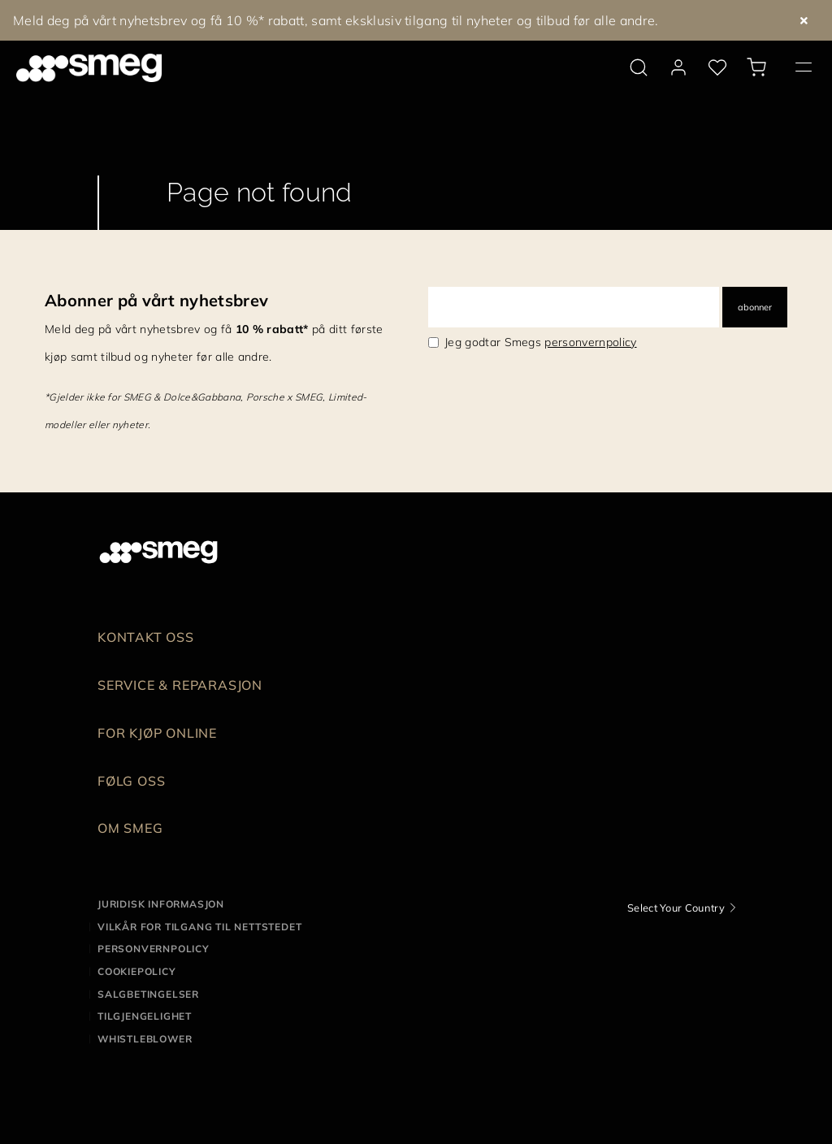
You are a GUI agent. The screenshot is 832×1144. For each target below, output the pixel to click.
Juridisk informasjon (161, 904)
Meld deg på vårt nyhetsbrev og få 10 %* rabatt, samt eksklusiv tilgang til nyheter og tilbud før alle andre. (336, 20)
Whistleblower (145, 1039)
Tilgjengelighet (145, 1016)
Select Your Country (676, 907)
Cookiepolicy (137, 971)
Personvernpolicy (154, 948)
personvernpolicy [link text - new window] (590, 342)
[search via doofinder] (638, 67)
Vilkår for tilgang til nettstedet (199, 927)
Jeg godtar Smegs (540, 342)
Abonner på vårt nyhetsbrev (156, 300)
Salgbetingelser (148, 994)
